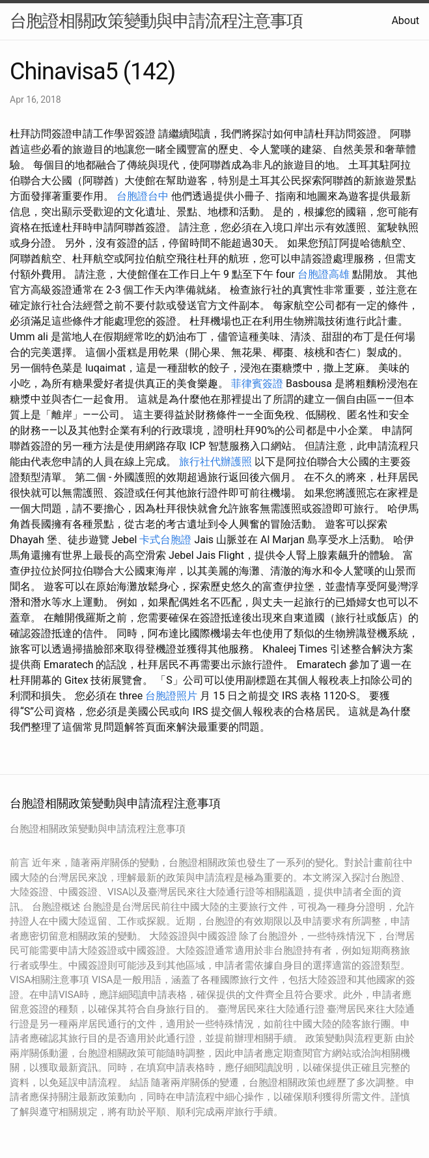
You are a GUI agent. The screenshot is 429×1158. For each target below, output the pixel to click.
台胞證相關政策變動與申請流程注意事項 (156, 21)
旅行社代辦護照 (215, 461)
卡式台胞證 (165, 539)
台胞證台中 (143, 196)
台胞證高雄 (324, 274)
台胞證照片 (171, 696)
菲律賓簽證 (257, 383)
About (405, 20)
